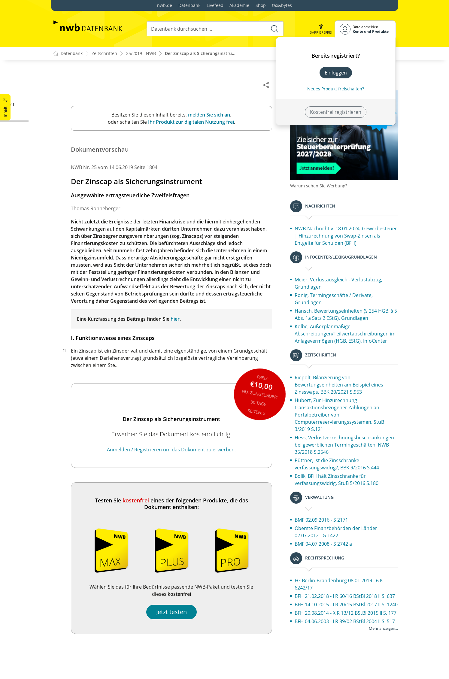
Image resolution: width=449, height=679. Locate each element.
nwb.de (164, 5)
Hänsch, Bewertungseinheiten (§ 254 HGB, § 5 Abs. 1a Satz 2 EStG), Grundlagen (348, 316)
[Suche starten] (274, 29)
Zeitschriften (104, 53)
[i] (70, 350)
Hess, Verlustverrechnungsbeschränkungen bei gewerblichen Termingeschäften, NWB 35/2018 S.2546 (348, 457)
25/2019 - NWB (141, 53)
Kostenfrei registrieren (335, 112)
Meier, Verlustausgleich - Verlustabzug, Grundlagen (345, 285)
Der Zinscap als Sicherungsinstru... (200, 53)
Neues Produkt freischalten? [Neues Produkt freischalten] (335, 89)
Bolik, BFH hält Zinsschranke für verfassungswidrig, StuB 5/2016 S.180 (343, 496)
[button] (320, 29)
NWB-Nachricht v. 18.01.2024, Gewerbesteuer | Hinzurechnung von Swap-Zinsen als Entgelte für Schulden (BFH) (344, 234)
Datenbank (189, 5)
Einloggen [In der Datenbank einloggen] (336, 72)
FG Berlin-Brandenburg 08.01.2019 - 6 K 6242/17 (345, 600)
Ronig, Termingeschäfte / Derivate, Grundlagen (340, 301)
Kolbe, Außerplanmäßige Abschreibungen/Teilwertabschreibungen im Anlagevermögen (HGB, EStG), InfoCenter (348, 339)
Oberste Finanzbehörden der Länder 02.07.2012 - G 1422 (342, 548)
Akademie (239, 5)
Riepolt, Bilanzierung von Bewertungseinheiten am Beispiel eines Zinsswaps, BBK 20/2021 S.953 (345, 393)
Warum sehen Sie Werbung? (325, 180)
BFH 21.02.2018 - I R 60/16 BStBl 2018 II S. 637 (346, 616)
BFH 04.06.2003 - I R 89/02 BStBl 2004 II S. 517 (346, 663)
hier (181, 319)
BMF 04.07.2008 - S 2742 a (330, 560)
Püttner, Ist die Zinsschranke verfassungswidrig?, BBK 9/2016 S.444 (343, 480)
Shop (261, 5)
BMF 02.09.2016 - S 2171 (328, 536)
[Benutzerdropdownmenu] (365, 29)
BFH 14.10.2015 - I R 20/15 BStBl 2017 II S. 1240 (346, 631)
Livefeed (215, 5)
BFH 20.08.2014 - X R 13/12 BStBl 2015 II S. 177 (347, 647)
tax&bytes (282, 5)
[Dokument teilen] (272, 84)
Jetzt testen (178, 612)
